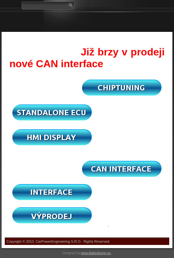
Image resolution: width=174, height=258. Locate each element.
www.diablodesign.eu (96, 253)
